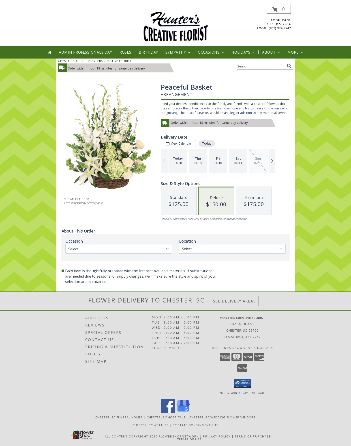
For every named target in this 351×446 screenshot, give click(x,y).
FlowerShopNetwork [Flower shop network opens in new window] (179, 436)
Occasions (211, 52)
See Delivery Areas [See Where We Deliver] (234, 301)
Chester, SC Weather (151, 425)
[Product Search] (261, 66)
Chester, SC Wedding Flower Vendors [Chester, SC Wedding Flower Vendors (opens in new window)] (222, 417)
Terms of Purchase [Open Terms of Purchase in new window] (253, 436)
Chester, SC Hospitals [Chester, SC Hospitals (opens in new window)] (166, 417)
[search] (289, 65)
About (271, 52)
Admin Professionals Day (85, 52)
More (295, 52)
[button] (279, 9)
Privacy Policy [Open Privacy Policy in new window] (217, 436)
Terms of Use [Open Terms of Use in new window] (189, 439)
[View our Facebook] (168, 411)
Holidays (243, 52)
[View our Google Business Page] (183, 411)
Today (206, 143)
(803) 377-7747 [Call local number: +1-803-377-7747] (280, 28)
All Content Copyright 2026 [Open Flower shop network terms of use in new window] (131, 436)
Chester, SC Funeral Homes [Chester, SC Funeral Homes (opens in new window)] (119, 417)
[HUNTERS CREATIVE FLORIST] (175, 25)
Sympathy (178, 52)
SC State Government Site (195, 425)
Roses (125, 52)
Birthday (148, 52)
